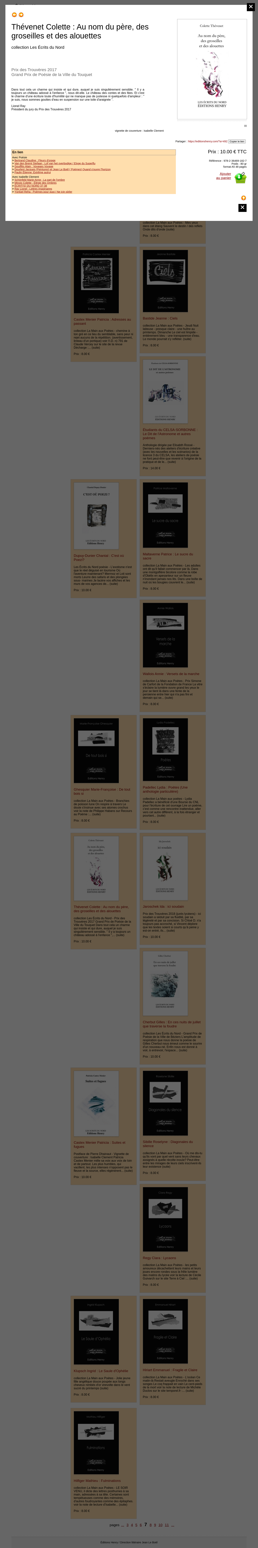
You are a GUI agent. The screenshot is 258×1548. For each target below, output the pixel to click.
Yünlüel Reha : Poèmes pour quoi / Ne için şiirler (43, 191)
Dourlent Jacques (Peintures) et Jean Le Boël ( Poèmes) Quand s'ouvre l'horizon (62, 169)
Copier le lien (237, 141)
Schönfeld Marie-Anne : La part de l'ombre (39, 179)
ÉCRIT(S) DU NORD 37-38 (30, 185)
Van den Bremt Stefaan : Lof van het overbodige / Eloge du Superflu (54, 163)
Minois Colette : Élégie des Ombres (35, 182)
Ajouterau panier (223, 176)
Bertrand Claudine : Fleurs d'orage (34, 160)
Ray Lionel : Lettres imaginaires (33, 188)
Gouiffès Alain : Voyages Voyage (33, 166)
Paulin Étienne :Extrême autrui (32, 172)
